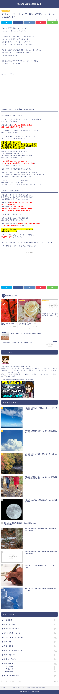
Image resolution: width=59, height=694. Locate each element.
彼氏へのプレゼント (30, 659)
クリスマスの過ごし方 (30, 629)
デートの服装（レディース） (30, 637)
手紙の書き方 (30, 664)
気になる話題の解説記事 (29, 3)
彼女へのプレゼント (30, 655)
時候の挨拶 (31, 671)
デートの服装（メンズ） (30, 633)
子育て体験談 (30, 646)
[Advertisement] (17, 88)
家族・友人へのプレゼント (30, 651)
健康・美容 (30, 642)
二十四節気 (31, 667)
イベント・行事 (5, 10)
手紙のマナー (31, 669)
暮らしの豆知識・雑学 (30, 676)
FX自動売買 (30, 620)
